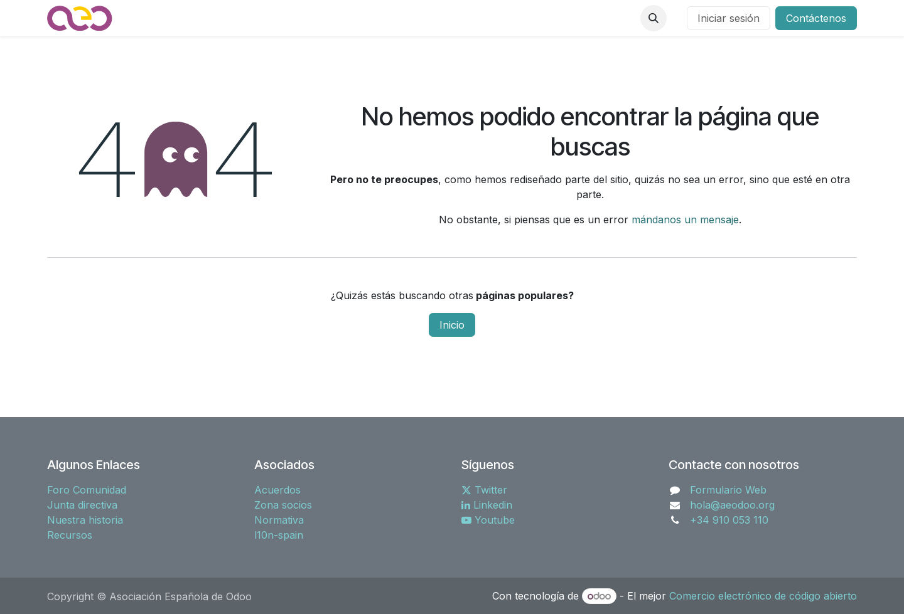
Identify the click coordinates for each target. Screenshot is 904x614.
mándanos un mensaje (685, 219)
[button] (653, 18)
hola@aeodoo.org (732, 505)
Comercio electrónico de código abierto (763, 596)
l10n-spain (278, 535)
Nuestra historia (85, 520)
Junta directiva (82, 505)
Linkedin (486, 505)
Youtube (488, 520)
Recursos (69, 535)
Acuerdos (277, 490)
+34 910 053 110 (729, 520)
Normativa (279, 520)
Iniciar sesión (728, 18)
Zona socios (283, 505)
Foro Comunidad (86, 490)
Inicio (452, 325)
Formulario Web (728, 490)
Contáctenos (816, 18)
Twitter (484, 490)
